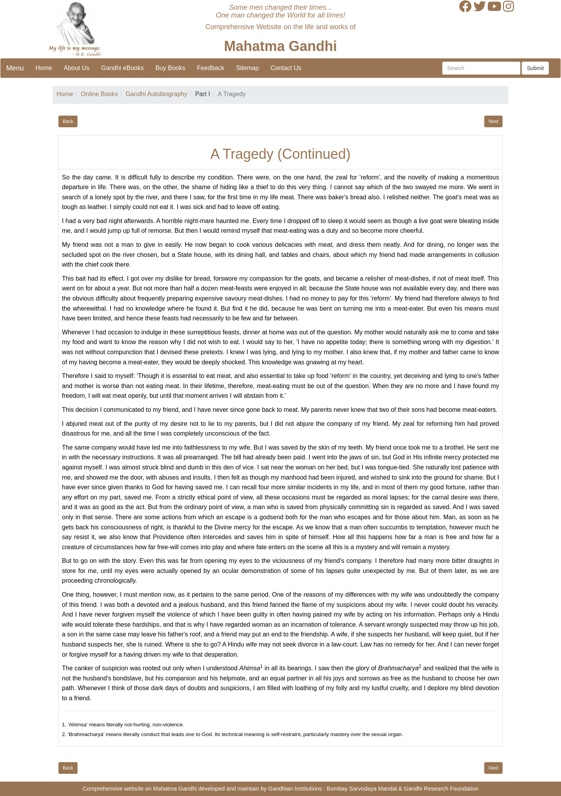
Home (43, 68)
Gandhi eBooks (122, 68)
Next (493, 121)
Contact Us (285, 68)
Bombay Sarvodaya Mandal (362, 788)
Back (68, 121)
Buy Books (170, 68)
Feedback (210, 68)
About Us (77, 68)
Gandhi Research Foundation (441, 788)
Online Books (99, 94)
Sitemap (247, 68)
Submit (535, 68)
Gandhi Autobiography (156, 94)
